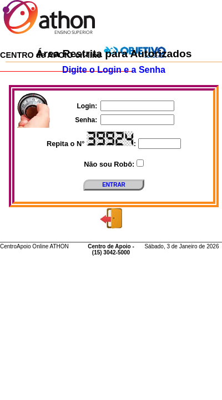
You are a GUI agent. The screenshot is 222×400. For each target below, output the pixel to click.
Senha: (87, 120)
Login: (88, 106)
